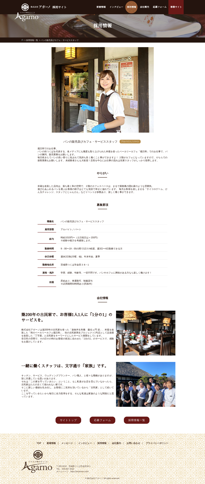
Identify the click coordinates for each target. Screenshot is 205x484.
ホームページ (63, 471)
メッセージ (67, 443)
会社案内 (144, 7)
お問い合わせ (133, 443)
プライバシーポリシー (157, 443)
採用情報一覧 (32, 40)
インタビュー (116, 7)
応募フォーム (160, 7)
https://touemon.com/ (79, 471)
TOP (39, 443)
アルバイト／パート (130, 141)
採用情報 (131, 7)
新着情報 (101, 7)
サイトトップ (68, 420)
